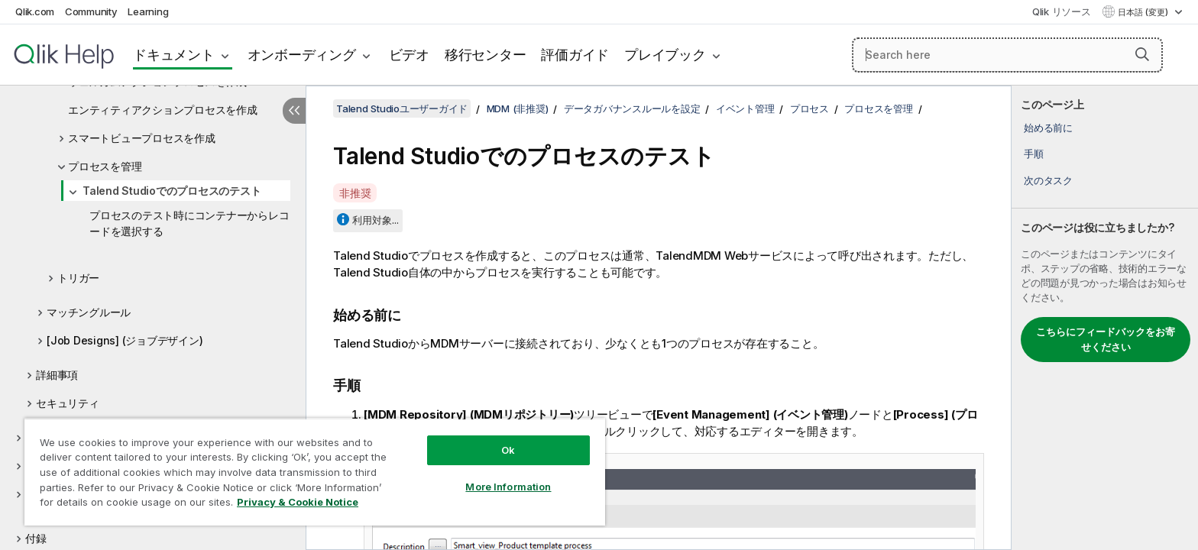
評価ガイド (575, 55)
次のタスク (1048, 180)
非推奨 (355, 192)
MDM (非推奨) (518, 108)
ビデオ (409, 55)
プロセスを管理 (104, 166)
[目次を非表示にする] (294, 111)
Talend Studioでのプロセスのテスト (172, 190)
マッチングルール (89, 312)
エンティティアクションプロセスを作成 (162, 109)
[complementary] (1105, 318)
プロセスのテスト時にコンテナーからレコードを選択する (189, 223)
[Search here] (1007, 55)
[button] (1142, 54)
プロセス (809, 108)
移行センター (485, 55)
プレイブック (665, 55)
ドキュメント (174, 55)
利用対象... (375, 220)
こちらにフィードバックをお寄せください (1105, 339)
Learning (148, 11)
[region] (314, 472)
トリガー (78, 277)
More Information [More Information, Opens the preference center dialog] (508, 486)
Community (91, 11)
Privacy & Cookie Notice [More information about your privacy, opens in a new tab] (297, 502)
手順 (1034, 153)
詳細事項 (57, 374)
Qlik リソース (1061, 11)
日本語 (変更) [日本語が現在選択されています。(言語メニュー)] (1144, 12)
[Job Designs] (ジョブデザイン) (124, 340)
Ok (508, 450)
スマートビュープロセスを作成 (141, 137)
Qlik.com (34, 11)
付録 (36, 538)
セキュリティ (67, 402)
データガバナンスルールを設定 (632, 108)
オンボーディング (302, 55)
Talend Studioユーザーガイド (402, 108)
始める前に (1048, 127)
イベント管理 (745, 108)
